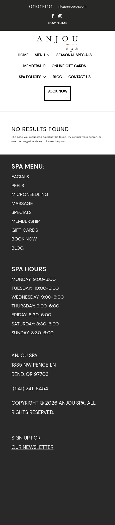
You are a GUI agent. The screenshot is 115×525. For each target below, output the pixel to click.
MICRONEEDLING (29, 194)
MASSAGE (22, 203)
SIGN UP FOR (25, 438)
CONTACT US (79, 77)
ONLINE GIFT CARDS (69, 66)
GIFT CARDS (24, 230)
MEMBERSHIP (34, 66)
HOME (23, 55)
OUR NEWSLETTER (32, 447)
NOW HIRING (57, 23)
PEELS (17, 185)
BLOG (57, 77)
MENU (40, 55)
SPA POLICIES (30, 77)
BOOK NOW (57, 91)
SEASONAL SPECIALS (74, 55)
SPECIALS (21, 212)
